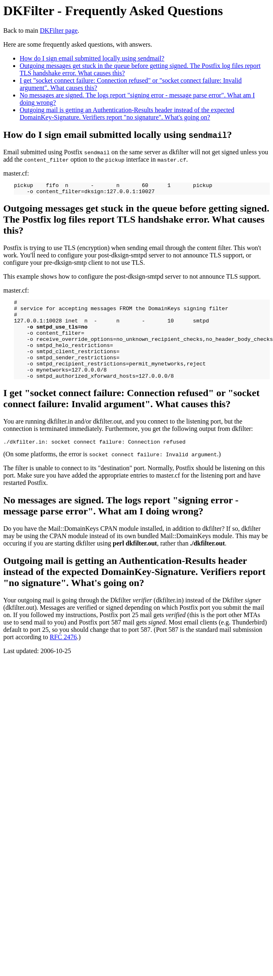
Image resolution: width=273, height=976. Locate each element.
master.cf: (136, 301)
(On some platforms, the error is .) (136, 456)
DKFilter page (58, 30)
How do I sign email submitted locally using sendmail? (92, 58)
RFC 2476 (63, 656)
